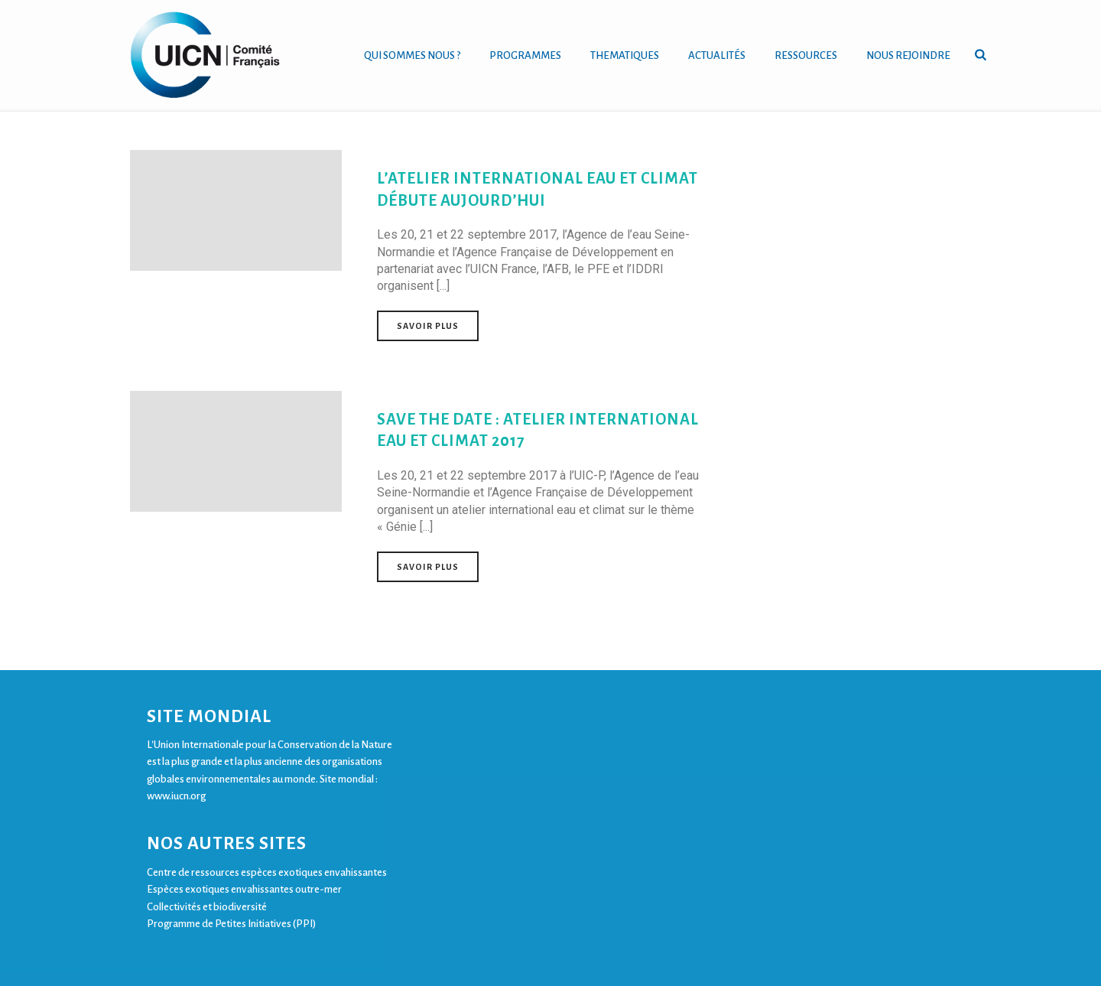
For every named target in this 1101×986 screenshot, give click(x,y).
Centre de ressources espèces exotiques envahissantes (267, 872)
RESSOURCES (806, 55)
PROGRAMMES (525, 55)
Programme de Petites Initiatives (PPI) (231, 923)
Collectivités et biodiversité (207, 907)
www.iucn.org (176, 796)
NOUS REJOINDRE (908, 55)
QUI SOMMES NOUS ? (412, 55)
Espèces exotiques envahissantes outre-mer (244, 889)
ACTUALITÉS (716, 55)
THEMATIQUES (624, 55)
